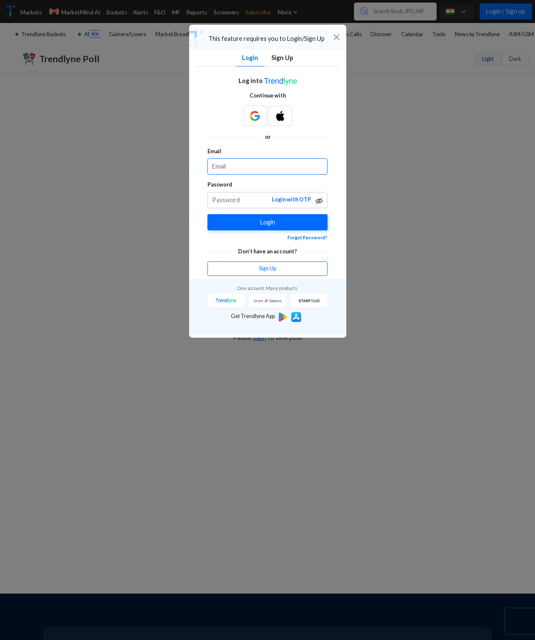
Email (214, 151)
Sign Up (267, 268)
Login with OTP (291, 199)
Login (267, 222)
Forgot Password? (308, 237)
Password (219, 184)
